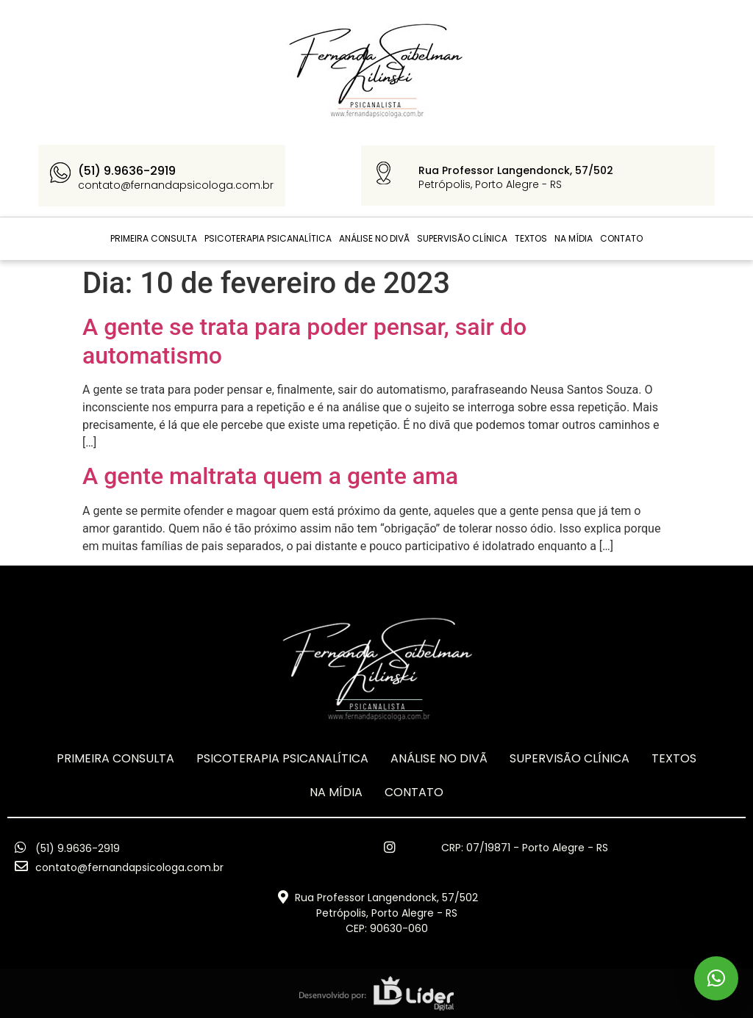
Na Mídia (573, 238)
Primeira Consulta (153, 238)
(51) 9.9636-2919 (127, 170)
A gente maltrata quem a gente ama (270, 476)
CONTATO (621, 238)
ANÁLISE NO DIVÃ (374, 238)
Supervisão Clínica (462, 238)
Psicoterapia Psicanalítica (268, 238)
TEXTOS (531, 238)
